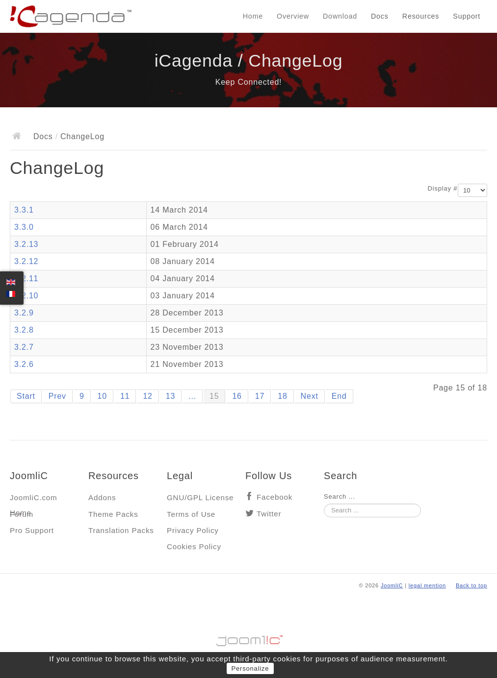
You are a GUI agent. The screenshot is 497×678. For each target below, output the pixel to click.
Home (253, 16)
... (192, 396)
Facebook (274, 497)
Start (26, 396)
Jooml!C (248, 638)
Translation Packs (121, 530)
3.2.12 (26, 261)
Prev (57, 396)
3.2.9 (24, 313)
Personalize (250, 668)
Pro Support (32, 530)
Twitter (269, 513)
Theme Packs (113, 514)
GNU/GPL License (200, 497)
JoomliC (392, 585)
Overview (293, 16)
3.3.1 (24, 210)
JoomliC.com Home (33, 500)
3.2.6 (24, 364)
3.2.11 (26, 278)
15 (214, 396)
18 (282, 396)
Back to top (471, 585)
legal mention (427, 585)
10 (102, 396)
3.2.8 (24, 330)
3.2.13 (26, 244)
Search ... (339, 496)
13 (170, 396)
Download (340, 16)
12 (147, 396)
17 (259, 396)
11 (125, 396)
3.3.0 (24, 227)
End (339, 396)
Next (309, 396)
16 (236, 396)
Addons (102, 497)
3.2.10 (26, 295)
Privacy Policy (193, 530)
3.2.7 (24, 347)
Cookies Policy (194, 546)
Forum (21, 514)
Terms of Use (191, 514)
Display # (443, 188)
